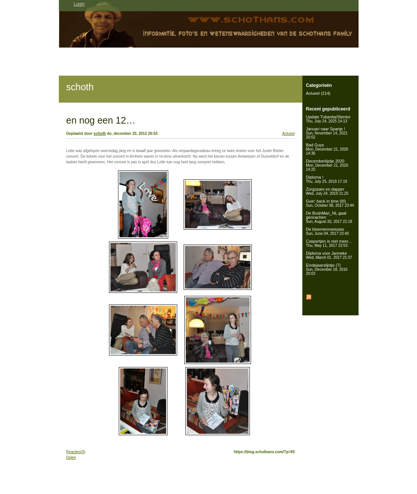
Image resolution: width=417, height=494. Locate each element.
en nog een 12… (101, 120)
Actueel (288, 133)
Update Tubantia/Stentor (328, 119)
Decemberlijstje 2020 (327, 165)
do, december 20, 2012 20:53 (132, 133)
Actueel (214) (318, 93)
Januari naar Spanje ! (327, 133)
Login (79, 4)
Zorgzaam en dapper (327, 191)
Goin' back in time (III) (330, 203)
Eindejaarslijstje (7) (327, 269)
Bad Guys (327, 149)
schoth (80, 87)
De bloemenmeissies (327, 231)
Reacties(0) (75, 452)
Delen (71, 457)
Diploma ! (326, 179)
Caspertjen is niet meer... (329, 243)
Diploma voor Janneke (329, 255)
